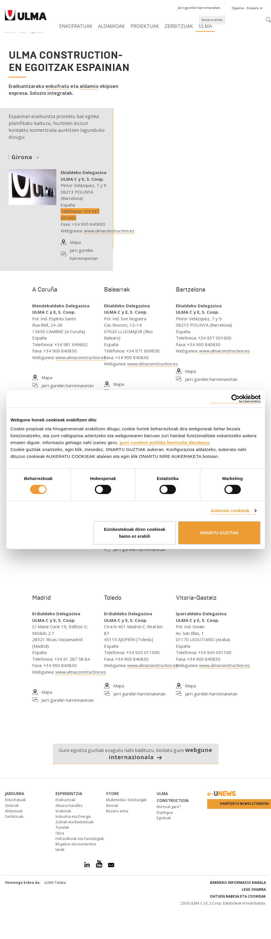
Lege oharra (254, 889)
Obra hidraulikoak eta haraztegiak (79, 835)
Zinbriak (12, 805)
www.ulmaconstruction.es (109, 231)
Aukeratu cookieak (230, 510)
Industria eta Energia (73, 816)
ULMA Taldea (55, 882)
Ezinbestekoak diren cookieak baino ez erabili (134, 533)
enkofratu (57, 86)
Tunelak (62, 827)
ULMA (205, 26)
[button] (199, 7)
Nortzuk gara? (168, 806)
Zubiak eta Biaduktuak (74, 821)
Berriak (112, 805)
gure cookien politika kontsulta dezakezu (164, 442)
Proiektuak (144, 26)
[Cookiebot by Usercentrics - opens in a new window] (235, 398)
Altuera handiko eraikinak (69, 808)
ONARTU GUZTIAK (219, 532)
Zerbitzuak (179, 26)
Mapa (75, 242)
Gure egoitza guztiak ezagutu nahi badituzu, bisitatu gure (135, 753)
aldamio (89, 86)
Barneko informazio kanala (238, 882)
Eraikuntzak (65, 799)
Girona (21, 157)
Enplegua (165, 812)
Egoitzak (164, 817)
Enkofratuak (75, 26)
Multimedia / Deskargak (126, 799)
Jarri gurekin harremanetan (84, 254)
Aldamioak (111, 26)
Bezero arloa (212, 20)
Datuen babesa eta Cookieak (238, 896)
